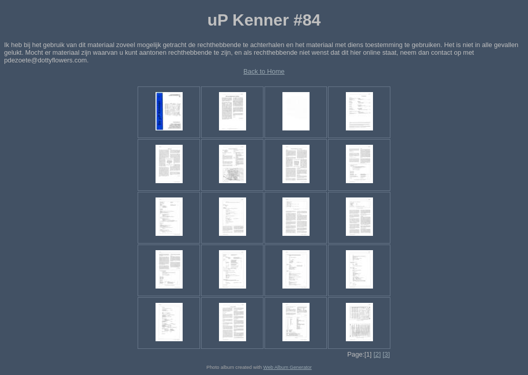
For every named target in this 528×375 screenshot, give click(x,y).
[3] (386, 354)
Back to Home (264, 71)
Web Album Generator (287, 367)
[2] (377, 354)
